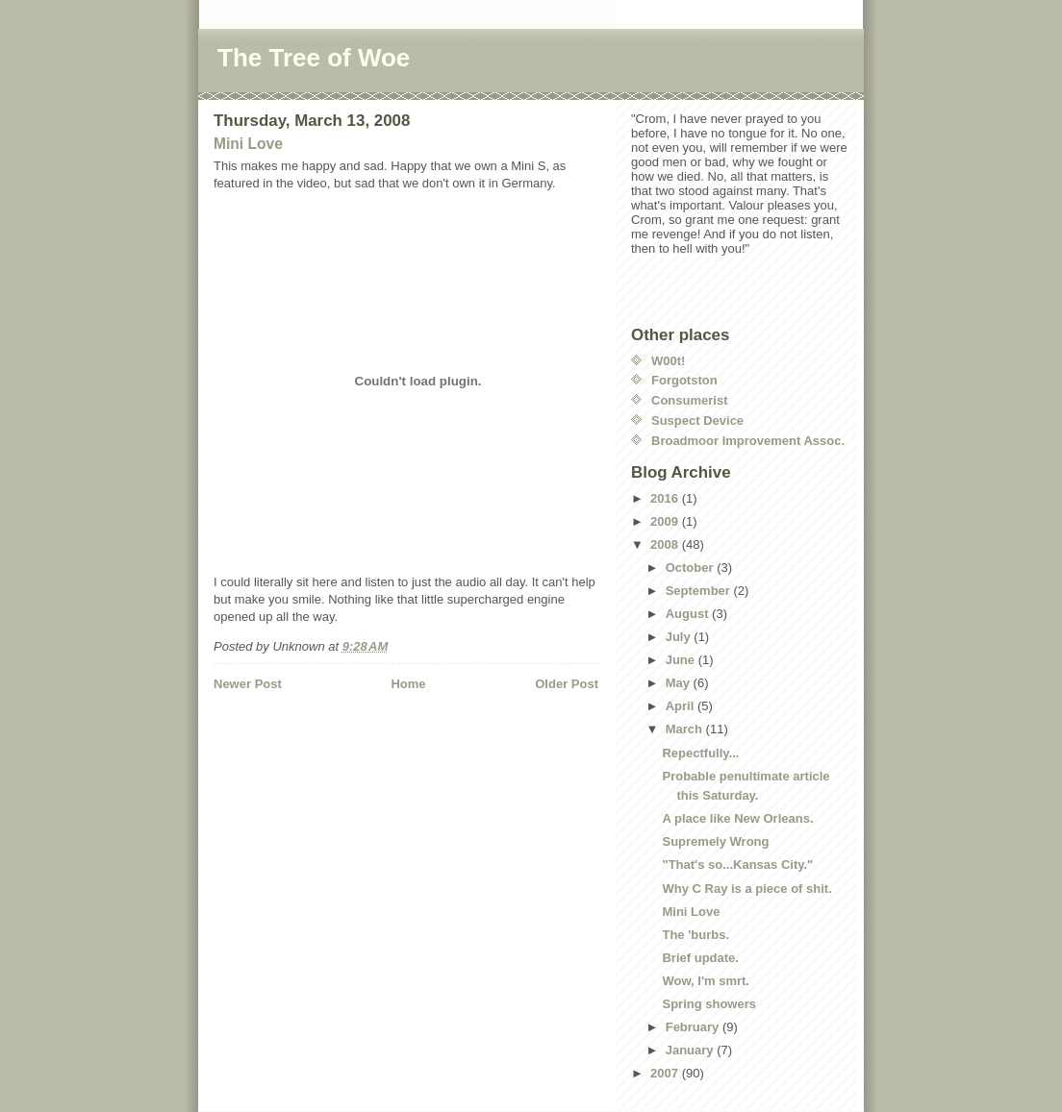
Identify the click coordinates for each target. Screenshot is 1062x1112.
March (686, 729)
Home (408, 684)
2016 (666, 498)
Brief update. (700, 958)
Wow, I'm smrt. (705, 981)
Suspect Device (697, 420)
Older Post (566, 684)
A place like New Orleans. (737, 818)
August (689, 613)
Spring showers (709, 1004)
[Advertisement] (326, 732)
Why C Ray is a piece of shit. (746, 888)
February (694, 1027)
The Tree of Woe (313, 57)
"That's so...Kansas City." (737, 864)
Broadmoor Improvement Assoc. (748, 440)
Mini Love (248, 144)
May (680, 683)
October (691, 567)
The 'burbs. (695, 934)
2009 (666, 521)
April (681, 706)
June (682, 660)
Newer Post (248, 684)
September (700, 590)
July (680, 637)
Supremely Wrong (715, 841)
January (691, 1050)
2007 (666, 1073)
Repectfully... (700, 753)
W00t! (668, 361)
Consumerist (689, 400)
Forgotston (684, 380)
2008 (666, 544)
